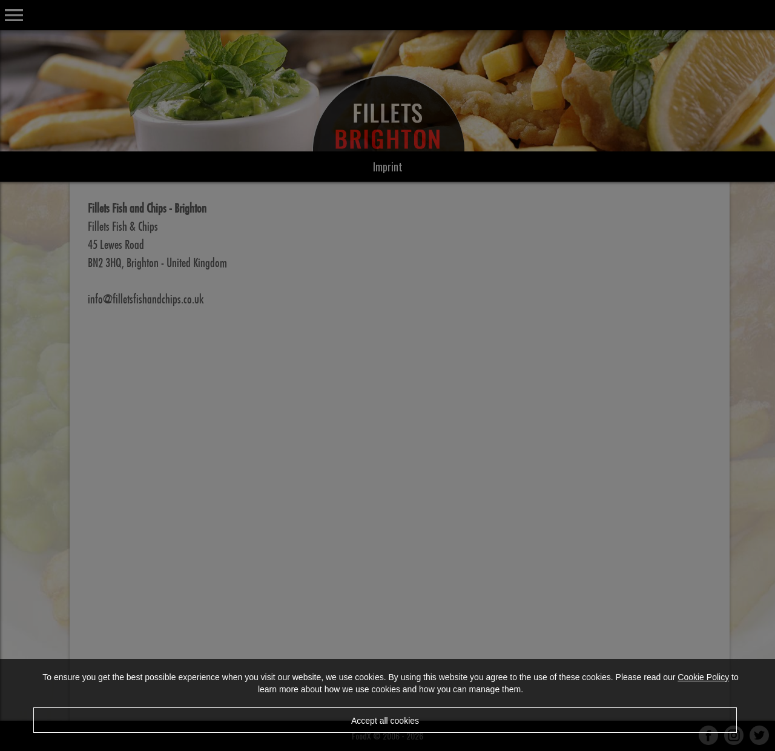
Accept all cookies (385, 721)
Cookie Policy (703, 677)
